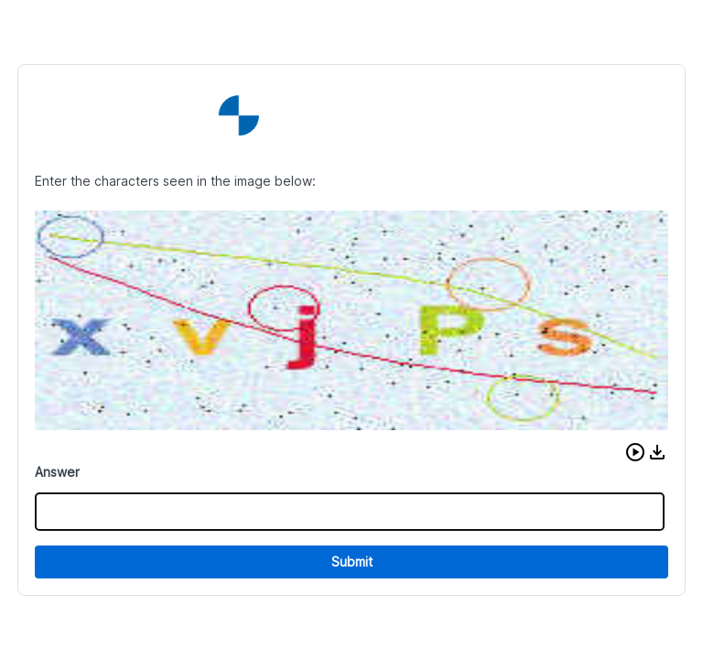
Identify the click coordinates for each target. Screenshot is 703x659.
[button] (635, 452)
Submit (352, 561)
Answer (57, 472)
